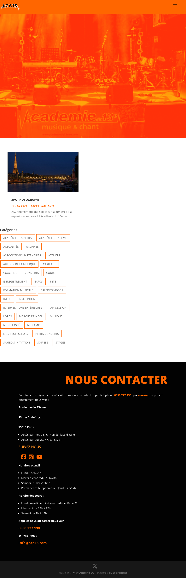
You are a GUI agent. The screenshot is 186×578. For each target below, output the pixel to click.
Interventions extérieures (22, 307)
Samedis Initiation (16, 342)
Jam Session (58, 307)
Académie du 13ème (53, 238)
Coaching (10, 273)
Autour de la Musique (19, 264)
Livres (7, 316)
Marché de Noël (31, 316)
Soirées (42, 342)
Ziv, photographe (25, 200)
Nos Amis (48, 205)
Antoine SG (86, 573)
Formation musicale (18, 290)
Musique (56, 316)
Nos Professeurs (15, 334)
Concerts (32, 273)
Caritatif (49, 264)
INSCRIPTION (27, 299)
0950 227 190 (122, 395)
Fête (53, 281)
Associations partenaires (22, 255)
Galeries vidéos (52, 290)
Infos (7, 299)
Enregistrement (15, 281)
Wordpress (120, 573)
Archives (32, 246)
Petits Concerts (47, 334)
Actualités (11, 246)
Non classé (11, 325)
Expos (35, 205)
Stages (60, 342)
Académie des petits (17, 238)
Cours (50, 273)
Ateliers (54, 255)
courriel (143, 395)
